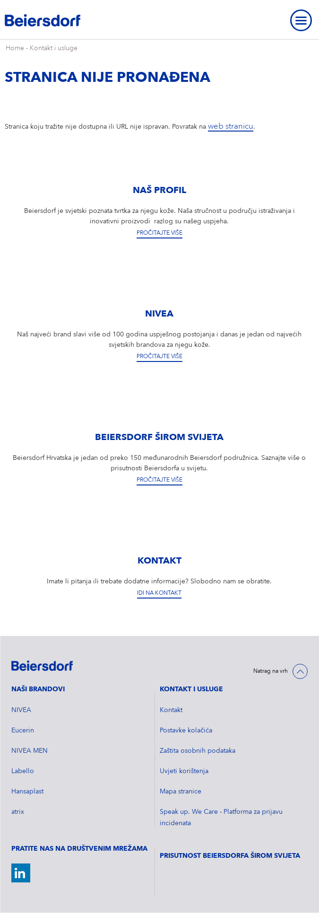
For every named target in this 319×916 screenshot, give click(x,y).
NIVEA (21, 710)
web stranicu (230, 127)
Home (15, 48)
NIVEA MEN (29, 751)
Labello (22, 771)
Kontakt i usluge (54, 48)
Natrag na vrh (270, 671)
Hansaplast (27, 791)
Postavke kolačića (186, 730)
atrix (17, 812)
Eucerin (22, 730)
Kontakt (171, 710)
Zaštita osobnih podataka (197, 751)
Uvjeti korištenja (184, 771)
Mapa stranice (180, 791)
